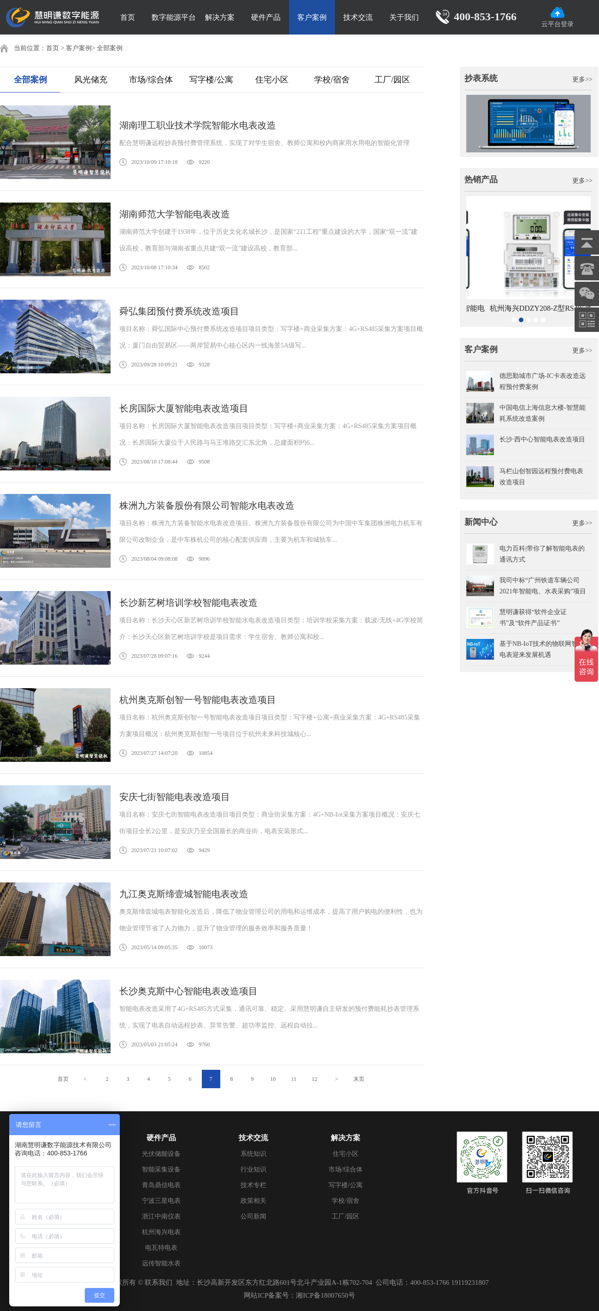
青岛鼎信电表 (161, 1185)
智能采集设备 (161, 1169)
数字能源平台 (174, 17)
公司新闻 (253, 1216)
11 (294, 1079)
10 (273, 1079)
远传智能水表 (161, 1263)
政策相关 (253, 1200)
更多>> (582, 79)
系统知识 (253, 1153)
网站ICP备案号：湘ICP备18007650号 (299, 1295)
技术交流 (358, 17)
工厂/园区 (392, 79)
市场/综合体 (151, 79)
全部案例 (110, 48)
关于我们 (404, 17)
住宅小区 (271, 79)
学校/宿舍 (332, 79)
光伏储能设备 (161, 1153)
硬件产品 (266, 17)
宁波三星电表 (161, 1200)
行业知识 (253, 1169)
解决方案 (220, 17)
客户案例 (312, 17)
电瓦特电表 (161, 1247)
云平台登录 (557, 17)
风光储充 (90, 79)
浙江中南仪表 (161, 1216)
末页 (358, 1079)
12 (314, 1079)
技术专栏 (253, 1185)
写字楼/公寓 (211, 79)
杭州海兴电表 (161, 1232)
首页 (127, 17)
